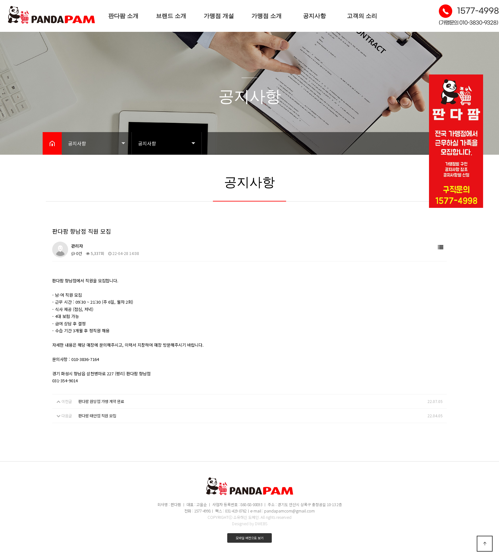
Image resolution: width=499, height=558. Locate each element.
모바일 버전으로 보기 (250, 537)
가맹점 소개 (266, 16)
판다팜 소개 (123, 16)
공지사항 (314, 16)
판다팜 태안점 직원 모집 (97, 415)
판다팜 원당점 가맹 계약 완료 (101, 401)
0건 (76, 253)
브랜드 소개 (171, 16)
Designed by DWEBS (249, 523)
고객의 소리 (362, 16)
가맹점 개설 (219, 16)
